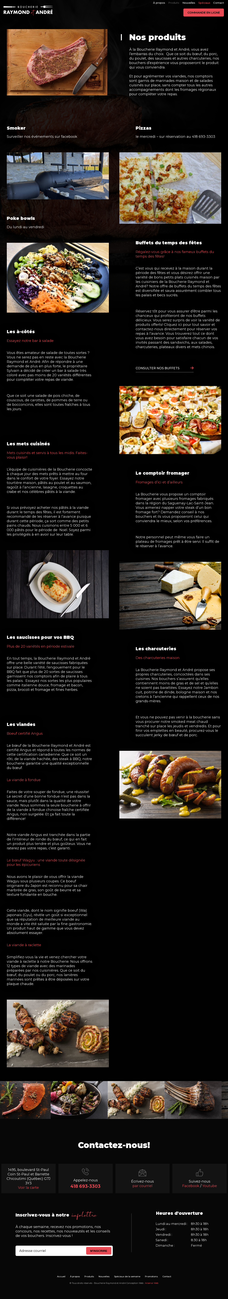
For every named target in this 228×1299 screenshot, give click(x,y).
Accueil (61, 1276)
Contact (218, 2)
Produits (173, 2)
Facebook (190, 1186)
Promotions (151, 1276)
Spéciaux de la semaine (127, 1276)
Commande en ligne (203, 12)
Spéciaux (204, 2)
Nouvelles (188, 2)
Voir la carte (28, 1187)
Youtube (209, 1186)
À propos (159, 2)
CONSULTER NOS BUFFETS (157, 368)
